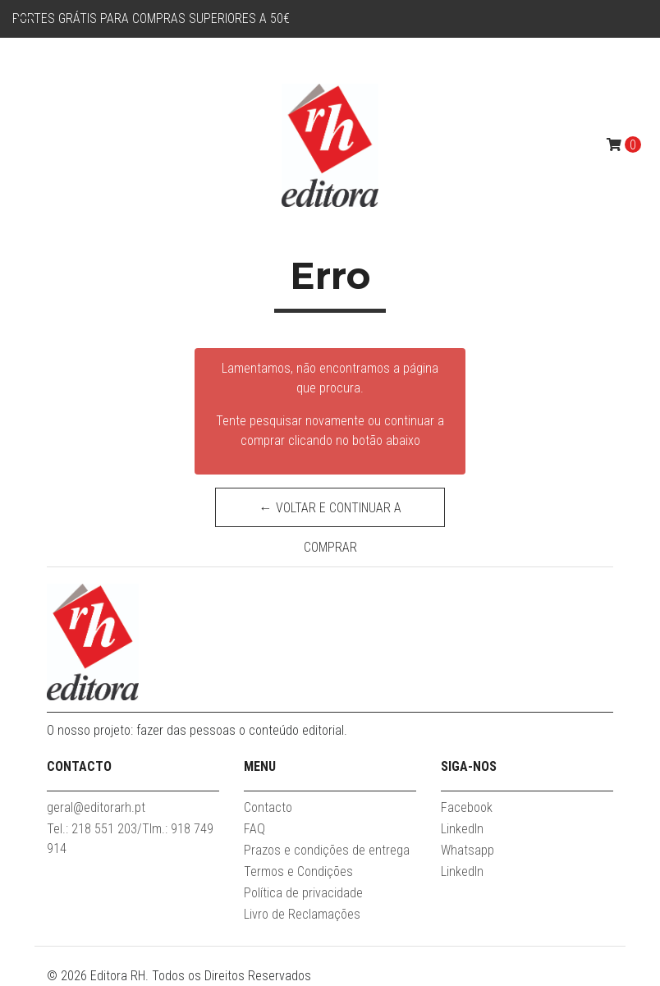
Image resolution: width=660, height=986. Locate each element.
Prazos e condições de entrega (327, 850)
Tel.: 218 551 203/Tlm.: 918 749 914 (130, 838)
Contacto (268, 807)
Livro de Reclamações (302, 914)
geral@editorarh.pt (96, 807)
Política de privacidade (303, 893)
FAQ (254, 829)
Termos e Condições (298, 871)
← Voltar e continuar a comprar (330, 513)
